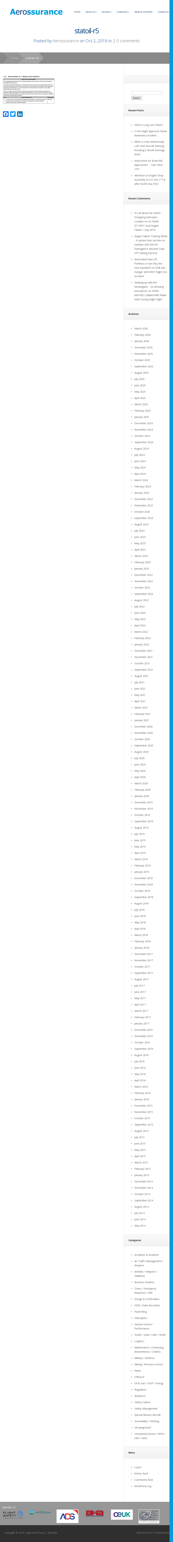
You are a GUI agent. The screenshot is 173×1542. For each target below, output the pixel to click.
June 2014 (140, 1219)
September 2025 (143, 366)
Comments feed (143, 1479)
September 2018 (143, 897)
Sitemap (52, 1532)
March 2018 (141, 935)
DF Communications (161, 1532)
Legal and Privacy (35, 1532)
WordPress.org (142, 1486)
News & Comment (143, 11)
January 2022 (141, 644)
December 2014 (143, 1181)
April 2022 (140, 625)
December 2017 (143, 954)
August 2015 (141, 1131)
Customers (123, 11)
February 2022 (142, 638)
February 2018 (142, 941)
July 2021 (139, 682)
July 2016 (139, 1061)
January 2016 (141, 1099)
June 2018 (140, 916)
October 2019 (142, 815)
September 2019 (143, 821)
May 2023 (140, 543)
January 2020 (141, 796)
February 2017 (142, 1017)
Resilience (140, 1396)
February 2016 (142, 1093)
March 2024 (141, 480)
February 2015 (142, 1168)
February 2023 (142, 562)
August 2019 (141, 827)
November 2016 (143, 1036)
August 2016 (141, 1055)
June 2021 (140, 688)
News (137, 1370)
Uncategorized (142, 1427)
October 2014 (142, 1194)
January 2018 (141, 947)
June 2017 (140, 992)
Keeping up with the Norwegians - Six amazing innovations (149, 287)
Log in (137, 1467)
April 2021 (140, 701)
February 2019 (142, 865)
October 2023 (142, 511)
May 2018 (140, 922)
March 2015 (141, 1162)
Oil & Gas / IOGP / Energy (148, 1383)
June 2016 (140, 1067)
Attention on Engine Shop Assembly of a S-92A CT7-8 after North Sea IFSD (149, 180)
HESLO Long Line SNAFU (148, 125)
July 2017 (139, 985)
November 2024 (143, 429)
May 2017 (140, 998)
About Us (91, 11)
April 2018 (140, 928)
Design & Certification (146, 1299)
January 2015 (141, 1175)
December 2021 (143, 650)
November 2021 (143, 657)
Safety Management (146, 1408)
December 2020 (143, 726)
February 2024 (142, 486)
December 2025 (143, 347)
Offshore (139, 1377)
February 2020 (142, 789)
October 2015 (142, 1118)
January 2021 (141, 720)
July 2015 (139, 1137)
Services (107, 11)
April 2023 (140, 549)
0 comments (128, 41)
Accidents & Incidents (146, 1254)
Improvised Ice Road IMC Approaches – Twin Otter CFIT (148, 165)
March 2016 (141, 1086)
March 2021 (141, 707)
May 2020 (140, 770)
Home (77, 11)
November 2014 (143, 1187)
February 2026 (142, 334)
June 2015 (140, 1143)
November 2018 (143, 884)
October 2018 (142, 890)
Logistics (139, 1341)
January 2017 (141, 1023)
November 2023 (143, 505)
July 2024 (139, 454)
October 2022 (142, 587)
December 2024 (143, 423)
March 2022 (141, 631)
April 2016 (140, 1080)
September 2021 (143, 669)
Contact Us (163, 11)
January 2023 (141, 568)
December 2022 (143, 575)
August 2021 (141, 676)
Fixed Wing (140, 1311)
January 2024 (141, 492)
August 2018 (141, 903)
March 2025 (141, 404)
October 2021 (142, 663)
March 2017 (141, 1010)
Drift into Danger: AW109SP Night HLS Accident (150, 272)
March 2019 (141, 859)
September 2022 (143, 593)
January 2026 (141, 341)
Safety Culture (142, 1402)
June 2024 (140, 461)
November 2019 (143, 808)
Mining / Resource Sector (148, 1364)
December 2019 (143, 802)
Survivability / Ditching (146, 1421)
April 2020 (140, 777)
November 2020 (143, 732)
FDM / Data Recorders (147, 1305)
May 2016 (140, 1074)
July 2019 (139, 834)
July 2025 (139, 379)
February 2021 (142, 714)
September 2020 (143, 745)
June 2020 (140, 764)
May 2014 (140, 1225)
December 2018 (143, 878)
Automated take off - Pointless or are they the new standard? (148, 263)
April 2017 (140, 1004)
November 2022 (143, 581)
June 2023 (140, 537)
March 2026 (141, 328)
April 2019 (140, 853)
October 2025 (142, 360)
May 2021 (140, 695)
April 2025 (140, 398)
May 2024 (140, 467)
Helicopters (140, 1318)
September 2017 (143, 973)
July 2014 (139, 1213)
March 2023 (141, 556)
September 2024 (143, 442)
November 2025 (143, 353)
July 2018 (139, 909)
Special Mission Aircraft (147, 1415)
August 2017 (141, 979)
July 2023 (139, 530)
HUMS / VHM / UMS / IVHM (149, 1334)
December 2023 (143, 499)
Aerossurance (66, 41)
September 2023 (143, 518)
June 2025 (140, 385)
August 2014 (141, 1206)
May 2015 (140, 1149)
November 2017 (143, 960)
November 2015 (143, 1112)
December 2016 (143, 1029)
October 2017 (142, 966)
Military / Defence (144, 1358)
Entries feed (141, 1473)
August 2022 (141, 600)
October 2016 (142, 1042)
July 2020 (139, 758)
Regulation (140, 1389)
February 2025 (142, 410)
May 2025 (140, 391)
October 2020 (142, 739)
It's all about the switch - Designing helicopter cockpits (148, 217)
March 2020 (141, 783)
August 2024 (141, 448)
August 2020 (141, 751)
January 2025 (141, 417)
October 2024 (142, 436)
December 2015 (143, 1105)
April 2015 (140, 1156)
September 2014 (143, 1200)
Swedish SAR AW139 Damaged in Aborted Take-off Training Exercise (149, 249)
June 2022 (140, 612)
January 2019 (141, 871)
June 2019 (140, 840)
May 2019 (140, 846)
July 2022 (139, 606)
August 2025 (141, 372)
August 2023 (141, 524)
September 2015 (143, 1124)
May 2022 (140, 619)
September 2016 (143, 1048)
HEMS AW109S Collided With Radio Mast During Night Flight (150, 295)
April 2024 (140, 473)
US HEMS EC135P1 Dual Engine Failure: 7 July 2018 (146, 225)
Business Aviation (144, 1282)
